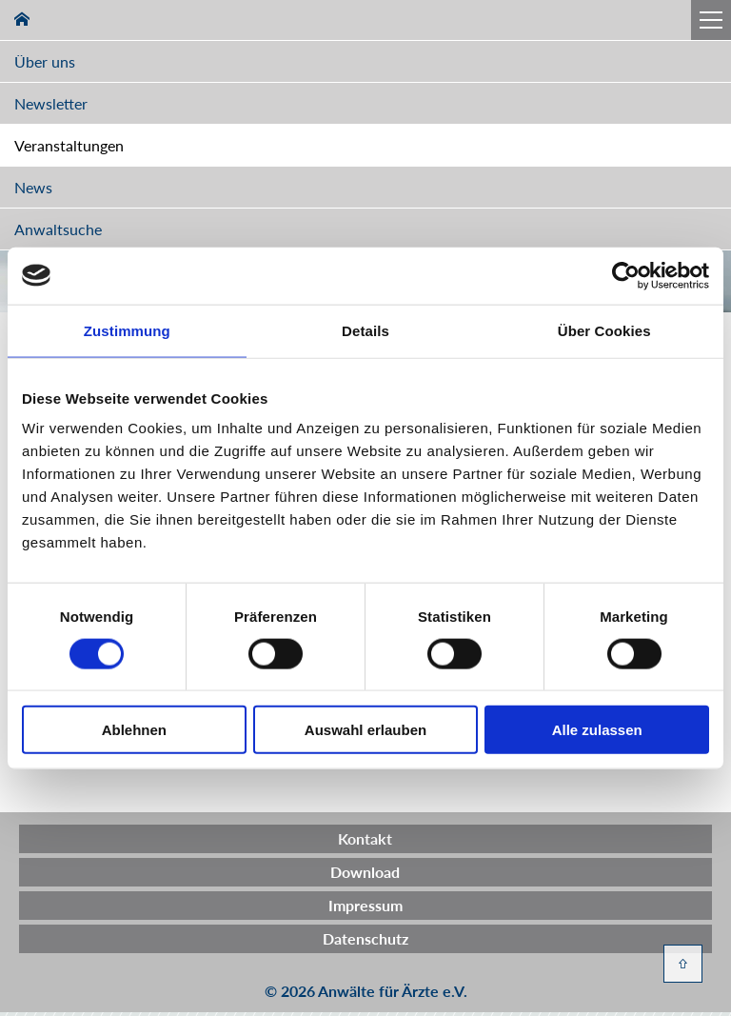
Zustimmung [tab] (127, 330)
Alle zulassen (597, 730)
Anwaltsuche (58, 229)
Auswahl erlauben (365, 730)
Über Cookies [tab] (604, 330)
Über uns (44, 61)
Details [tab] (365, 330)
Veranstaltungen (69, 145)
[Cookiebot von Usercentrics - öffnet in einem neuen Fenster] (626, 275)
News (33, 187)
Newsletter (51, 103)
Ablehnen (134, 730)
